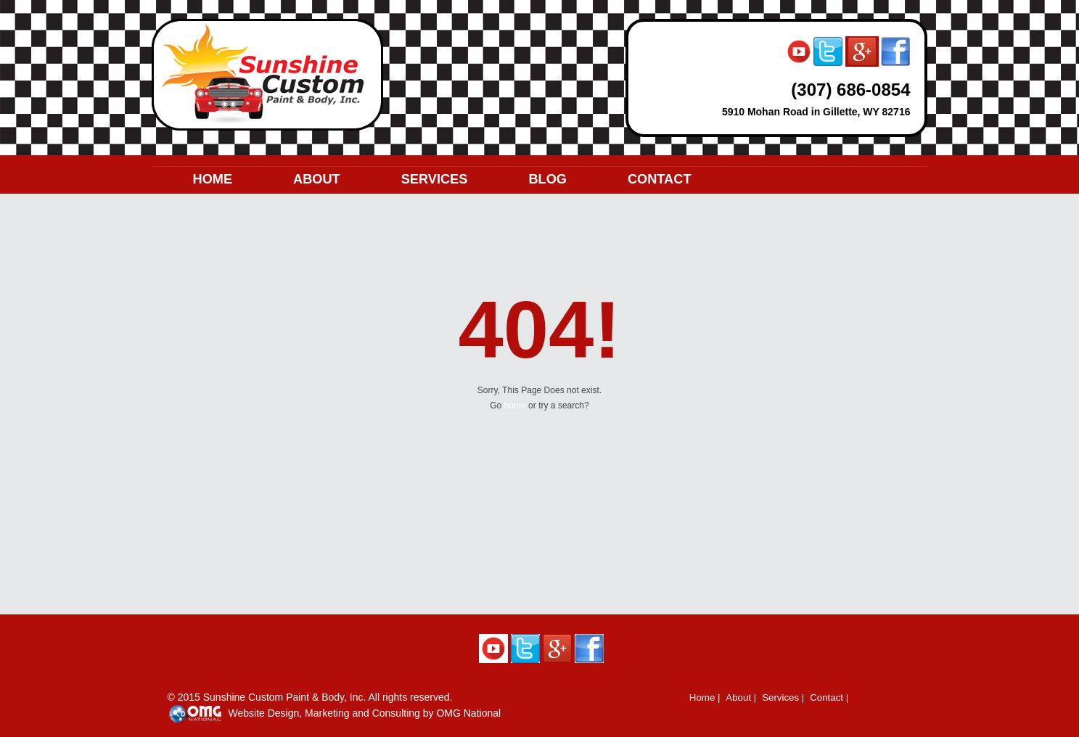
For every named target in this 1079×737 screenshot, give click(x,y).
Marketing (327, 713)
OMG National (468, 713)
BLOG (547, 179)
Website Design (264, 713)
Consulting (396, 713)
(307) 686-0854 (850, 89)
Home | (705, 697)
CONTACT (660, 179)
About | (741, 697)
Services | (783, 697)
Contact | (829, 697)
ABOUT (316, 179)
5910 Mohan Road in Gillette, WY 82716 (816, 112)
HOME (213, 179)
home (515, 405)
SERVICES (434, 179)
